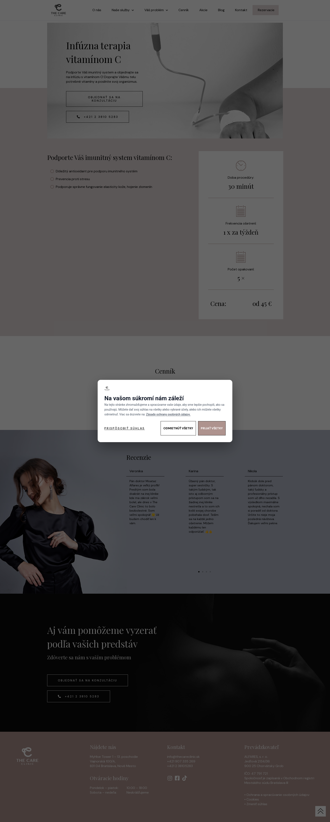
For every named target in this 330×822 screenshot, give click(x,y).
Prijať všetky (212, 428)
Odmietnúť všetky (178, 428)
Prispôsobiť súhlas (124, 428)
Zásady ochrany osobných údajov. (168, 414)
